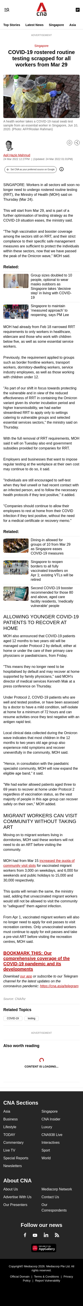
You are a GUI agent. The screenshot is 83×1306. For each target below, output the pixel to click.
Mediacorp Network (57, 1189)
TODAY (9, 1135)
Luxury (47, 1127)
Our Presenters (15, 1205)
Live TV (9, 1150)
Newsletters (12, 1166)
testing (31, 1018)
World (46, 1158)
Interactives (51, 1142)
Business (10, 1119)
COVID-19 (13, 1018)
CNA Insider (51, 1119)
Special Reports (15, 1158)
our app (26, 976)
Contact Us (50, 1197)
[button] (30, 169)
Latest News (34, 25)
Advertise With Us (17, 1197)
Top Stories (11, 25)
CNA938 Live (52, 1135)
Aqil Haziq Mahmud (16, 155)
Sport (46, 1150)
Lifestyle (9, 1127)
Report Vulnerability (47, 1280)
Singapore (56, 25)
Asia (72, 25)
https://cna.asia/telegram (59, 986)
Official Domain (19, 1276)
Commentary (13, 1142)
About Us (10, 1189)
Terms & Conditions (46, 1276)
